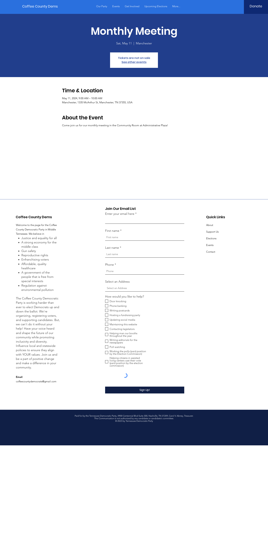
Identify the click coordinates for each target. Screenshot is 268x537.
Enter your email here (119, 213)
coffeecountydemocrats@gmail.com (36, 381)
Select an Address (117, 281)
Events (209, 245)
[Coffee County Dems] (40, 6)
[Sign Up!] (144, 390)
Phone (109, 264)
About (209, 225)
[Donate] (256, 6)
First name (112, 230)
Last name (112, 247)
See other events (134, 62)
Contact (210, 251)
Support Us (212, 231)
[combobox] (144, 288)
